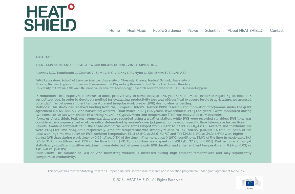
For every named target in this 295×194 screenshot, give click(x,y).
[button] (136, 31)
